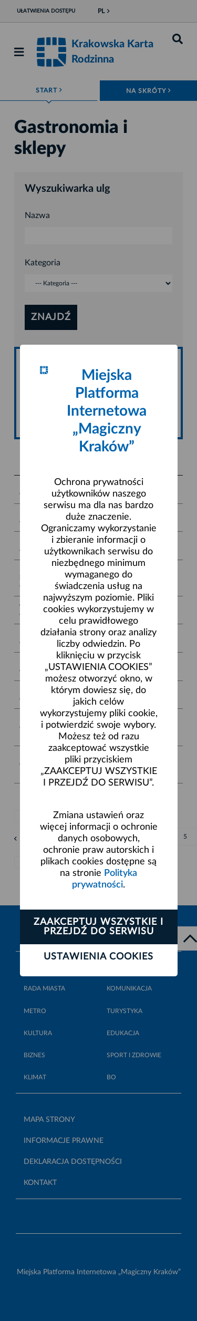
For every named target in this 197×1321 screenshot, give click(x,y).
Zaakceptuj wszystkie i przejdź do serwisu (98, 926)
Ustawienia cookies (98, 957)
